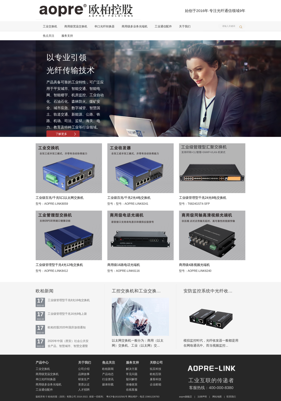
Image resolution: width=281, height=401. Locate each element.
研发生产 (84, 379)
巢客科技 (155, 379)
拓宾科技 (155, 368)
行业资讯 (108, 379)
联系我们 (231, 396)
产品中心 (42, 362)
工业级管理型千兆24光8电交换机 (202, 198)
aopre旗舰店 (185, 396)
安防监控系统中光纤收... (208, 290)
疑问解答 (131, 379)
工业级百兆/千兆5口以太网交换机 (60, 198)
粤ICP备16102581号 (117, 396)
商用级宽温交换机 (75, 26)
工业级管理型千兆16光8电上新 (67, 313)
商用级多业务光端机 (134, 26)
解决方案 (131, 368)
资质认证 (84, 384)
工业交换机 (50, 26)
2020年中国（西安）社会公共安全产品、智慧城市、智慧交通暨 (68, 343)
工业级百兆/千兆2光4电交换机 (129, 198)
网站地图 (217, 396)
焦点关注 (48, 35)
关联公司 (156, 362)
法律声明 (202, 396)
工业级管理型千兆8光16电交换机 (69, 300)
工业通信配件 (163, 26)
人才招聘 (84, 389)
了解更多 (66, 134)
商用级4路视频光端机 (194, 265)
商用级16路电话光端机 (123, 265)
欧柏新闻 (45, 290)
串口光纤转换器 (104, 26)
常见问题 (131, 374)
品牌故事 (84, 374)
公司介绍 (84, 368)
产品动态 (108, 374)
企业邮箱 (155, 384)
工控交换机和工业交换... (136, 290)
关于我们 (184, 26)
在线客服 (131, 389)
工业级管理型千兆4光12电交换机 (59, 265)
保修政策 (131, 384)
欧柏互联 (155, 374)
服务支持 (67, 35)
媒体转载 (108, 384)
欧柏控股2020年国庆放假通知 (67, 327)
